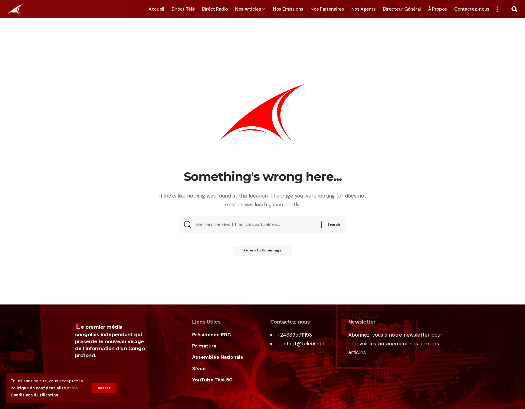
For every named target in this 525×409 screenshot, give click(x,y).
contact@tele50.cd (300, 343)
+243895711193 (294, 334)
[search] (514, 9)
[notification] (505, 9)
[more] (497, 9)
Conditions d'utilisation (36, 394)
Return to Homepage (262, 252)
